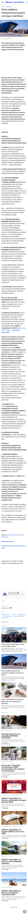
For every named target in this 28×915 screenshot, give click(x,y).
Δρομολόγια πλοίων (7, 541)
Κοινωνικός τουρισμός (7, 761)
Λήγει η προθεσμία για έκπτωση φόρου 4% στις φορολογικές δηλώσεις (12, 701)
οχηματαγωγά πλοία (19, 616)
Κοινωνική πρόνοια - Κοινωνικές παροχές (12, 795)
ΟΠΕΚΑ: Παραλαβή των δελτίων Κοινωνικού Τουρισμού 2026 (11, 893)
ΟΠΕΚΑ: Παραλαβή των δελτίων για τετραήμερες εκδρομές (11, 861)
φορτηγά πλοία (5, 618)
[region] (13, 64)
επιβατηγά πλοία (22, 614)
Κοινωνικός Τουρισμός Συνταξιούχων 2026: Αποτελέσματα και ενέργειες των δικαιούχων (13, 768)
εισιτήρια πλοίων (5, 614)
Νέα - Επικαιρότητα (6, 730)
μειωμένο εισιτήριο (7, 616)
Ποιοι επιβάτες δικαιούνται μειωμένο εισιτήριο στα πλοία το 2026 (12, 673)
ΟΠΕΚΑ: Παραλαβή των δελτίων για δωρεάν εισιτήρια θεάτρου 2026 (13, 800)
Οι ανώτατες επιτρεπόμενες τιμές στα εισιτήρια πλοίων (12, 645)
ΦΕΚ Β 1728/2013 (12, 535)
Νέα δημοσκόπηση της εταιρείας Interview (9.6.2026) (10, 736)
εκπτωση (13, 614)
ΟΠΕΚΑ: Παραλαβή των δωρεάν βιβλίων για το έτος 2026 (12, 832)
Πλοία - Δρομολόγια (6, 6)
